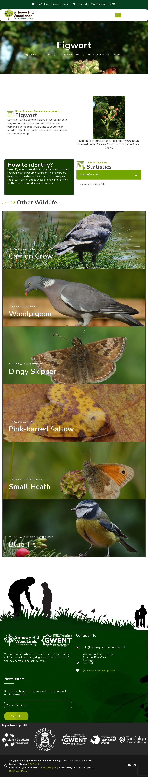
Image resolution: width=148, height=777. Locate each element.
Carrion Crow (31, 256)
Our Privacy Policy (18, 771)
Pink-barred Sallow (41, 429)
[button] (5, 740)
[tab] (108, 175)
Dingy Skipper (32, 371)
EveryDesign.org (49, 767)
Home (30, 54)
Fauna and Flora (69, 54)
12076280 (34, 764)
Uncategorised (44, 537)
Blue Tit (22, 544)
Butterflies (36, 364)
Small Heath (30, 487)
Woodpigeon (30, 314)
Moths (33, 421)
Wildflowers (96, 54)
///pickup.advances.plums (99, 670)
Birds (32, 249)
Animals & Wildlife (19, 249)
